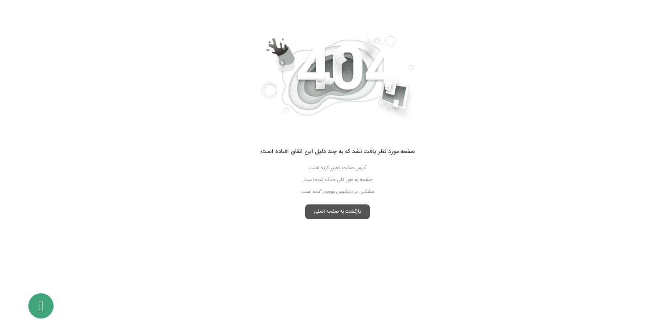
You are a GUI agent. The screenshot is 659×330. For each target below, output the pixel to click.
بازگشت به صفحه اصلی (330, 212)
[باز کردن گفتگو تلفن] (33, 306)
